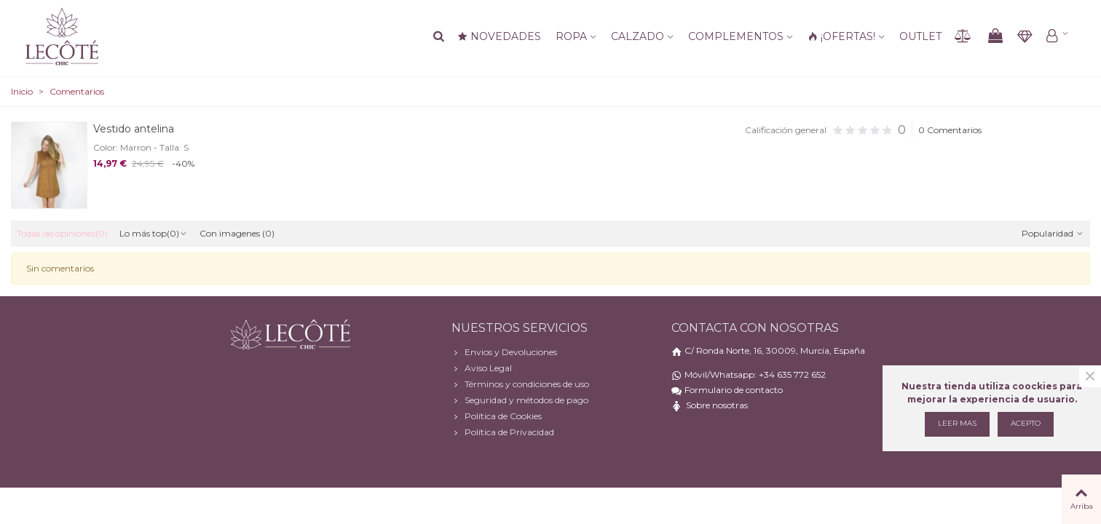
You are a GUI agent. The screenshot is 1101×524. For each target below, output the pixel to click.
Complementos (736, 36)
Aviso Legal (481, 368)
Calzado (637, 36)
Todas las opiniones (62, 233)
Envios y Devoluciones (504, 352)
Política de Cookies (496, 416)
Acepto (1026, 423)
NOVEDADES (499, 36)
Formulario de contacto (733, 389)
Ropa (571, 36)
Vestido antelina (133, 128)
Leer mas (957, 423)
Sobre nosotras (717, 405)
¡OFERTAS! (841, 36)
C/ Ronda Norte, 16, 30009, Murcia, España (774, 350)
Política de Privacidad (502, 432)
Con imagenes (237, 233)
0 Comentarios (950, 129)
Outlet (920, 36)
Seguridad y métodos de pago (519, 400)
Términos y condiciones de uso (520, 384)
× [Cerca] (1090, 376)
